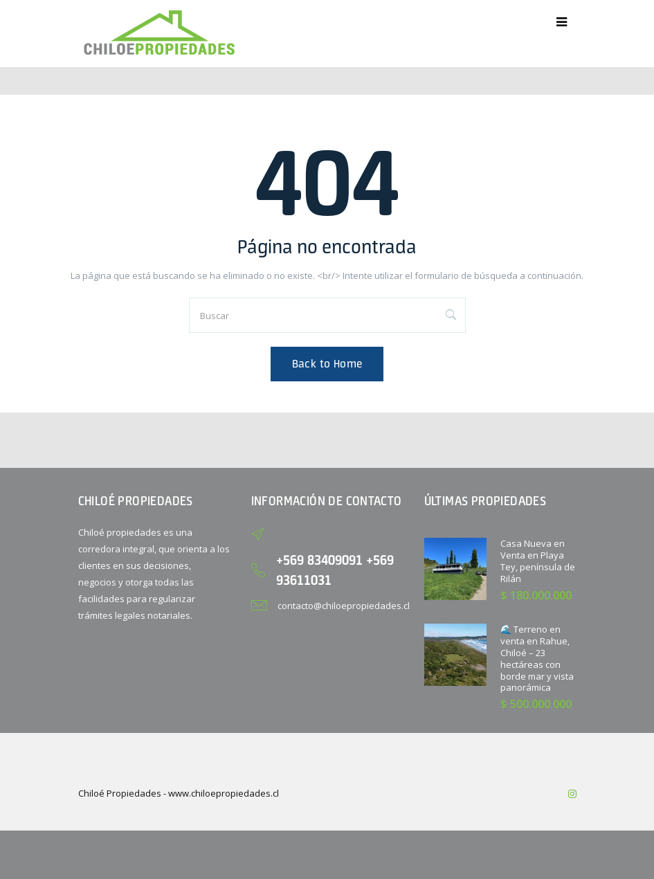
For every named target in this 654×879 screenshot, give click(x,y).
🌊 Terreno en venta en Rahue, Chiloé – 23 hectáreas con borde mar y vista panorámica (537, 658)
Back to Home (327, 363)
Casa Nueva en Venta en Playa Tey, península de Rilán (537, 561)
